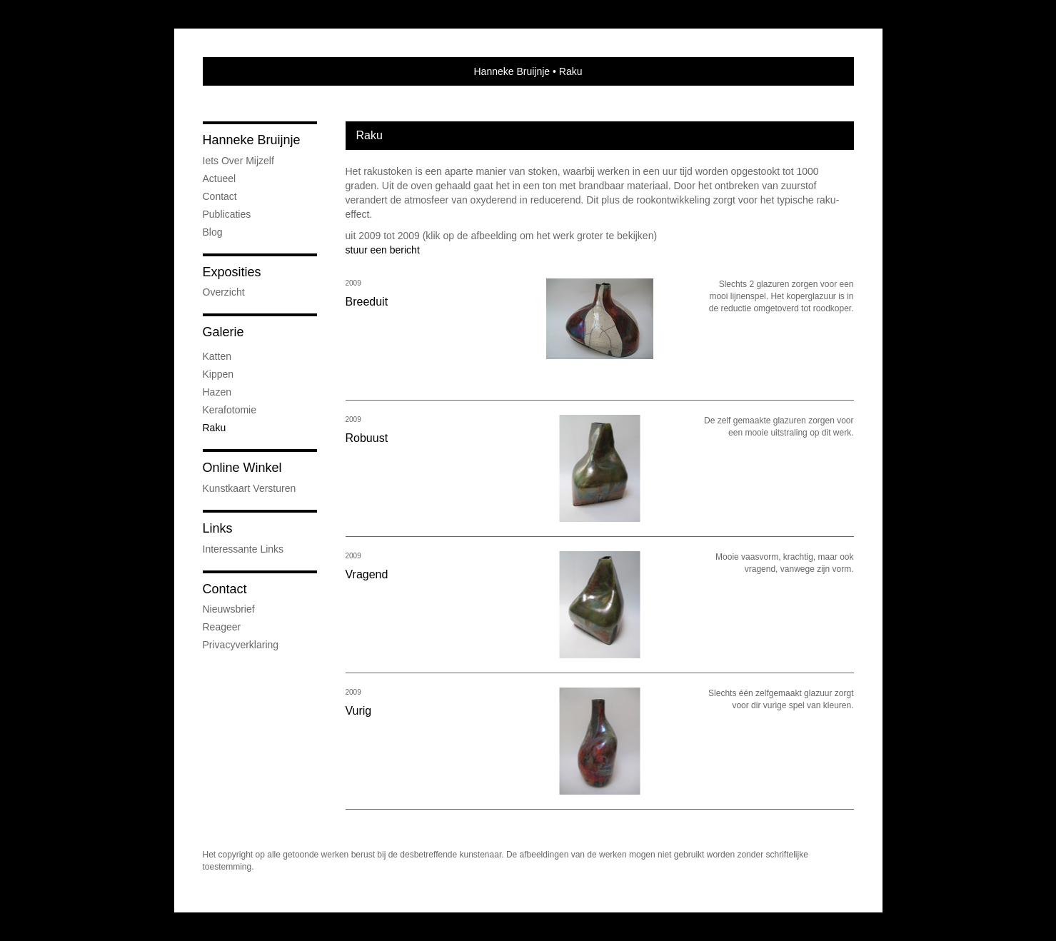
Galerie (223, 332)
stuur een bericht (383, 250)
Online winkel (242, 468)
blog (213, 232)
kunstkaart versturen (249, 488)
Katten (217, 356)
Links (218, 528)
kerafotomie (229, 410)
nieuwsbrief (229, 609)
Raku (214, 427)
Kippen (218, 374)
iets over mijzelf (238, 160)
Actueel (219, 178)
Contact (220, 196)
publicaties (227, 214)
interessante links (243, 549)
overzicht (224, 292)
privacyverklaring (241, 644)
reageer (222, 627)
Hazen (217, 392)
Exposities (232, 272)
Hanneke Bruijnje (512, 71)
